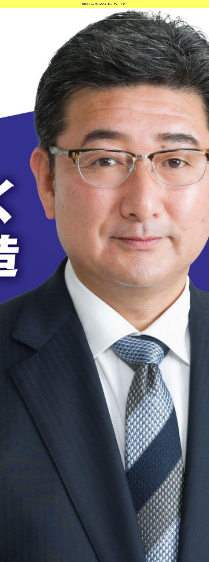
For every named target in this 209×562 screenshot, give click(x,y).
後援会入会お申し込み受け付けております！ (104, 4)
